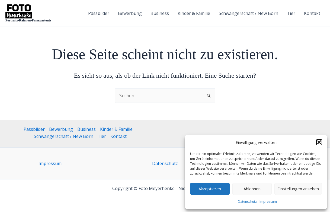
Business (159, 13)
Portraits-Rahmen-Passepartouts (28, 20)
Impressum (268, 201)
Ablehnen (252, 188)
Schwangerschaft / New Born (248, 13)
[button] (319, 142)
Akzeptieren (209, 188)
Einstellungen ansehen (298, 188)
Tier (291, 13)
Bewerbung (130, 13)
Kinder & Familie (194, 13)
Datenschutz (247, 201)
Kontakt (312, 13)
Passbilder (98, 13)
